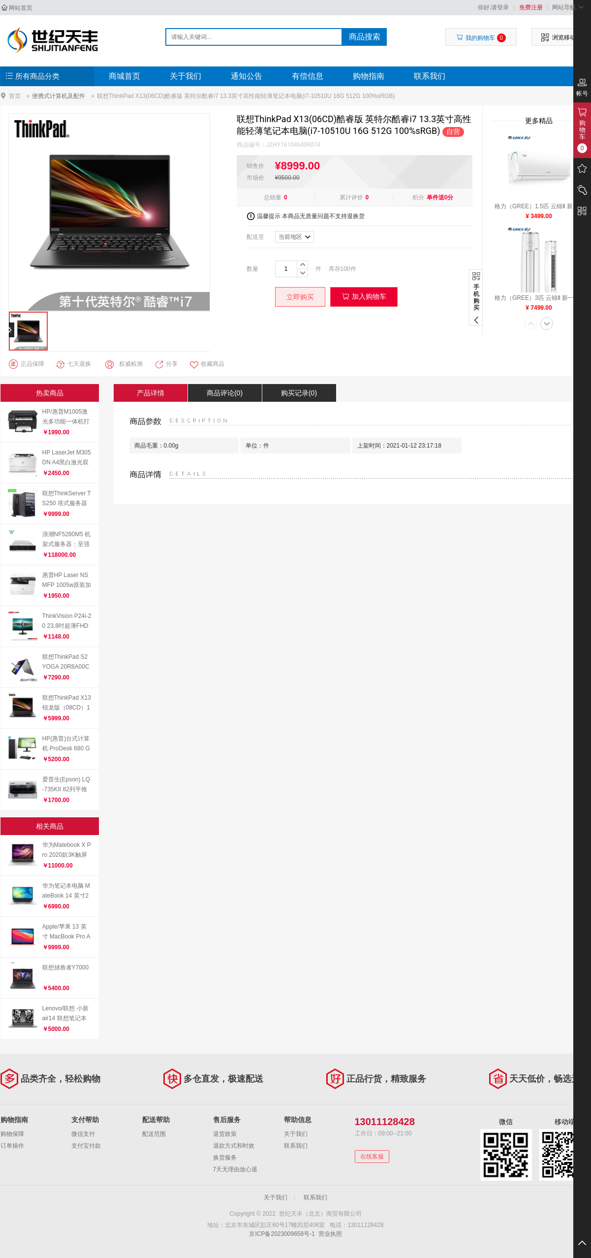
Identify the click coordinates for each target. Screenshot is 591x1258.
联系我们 (429, 76)
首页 (15, 96)
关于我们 (185, 76)
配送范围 (154, 1133)
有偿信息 (307, 76)
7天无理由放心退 (235, 1169)
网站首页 (20, 7)
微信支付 (83, 1133)
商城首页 (124, 76)
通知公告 (246, 76)
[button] (530, 324)
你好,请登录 (493, 7)
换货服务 (225, 1157)
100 (345, 268)
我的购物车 (481, 37)
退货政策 (225, 1133)
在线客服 (372, 1156)
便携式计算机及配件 (58, 96)
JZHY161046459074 (293, 144)
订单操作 (12, 1145)
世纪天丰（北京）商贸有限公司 (52, 40)
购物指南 (368, 76)
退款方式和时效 (233, 1145)
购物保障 (12, 1133)
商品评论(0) (225, 393)
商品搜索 (364, 36)
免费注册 (531, 7)
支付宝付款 (86, 1145)
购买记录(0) (299, 393)
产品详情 (150, 393)
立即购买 (300, 297)
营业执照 (330, 1233)
